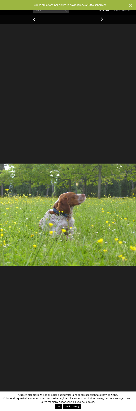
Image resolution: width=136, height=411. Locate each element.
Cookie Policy (72, 407)
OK (58, 407)
